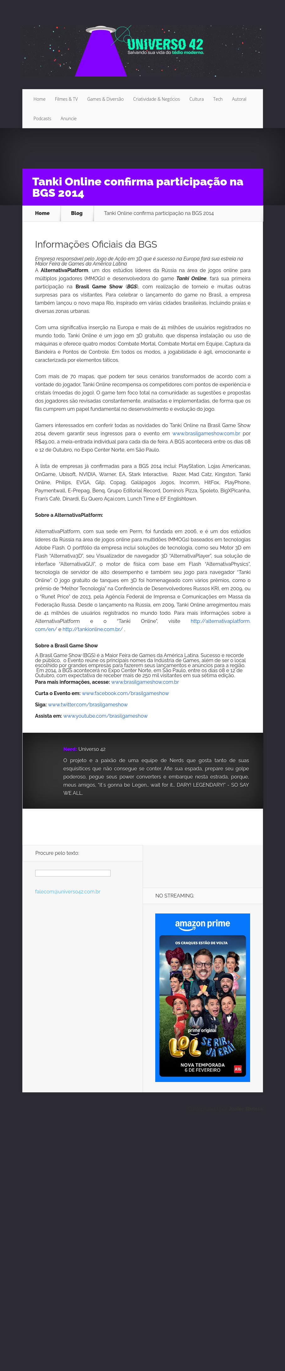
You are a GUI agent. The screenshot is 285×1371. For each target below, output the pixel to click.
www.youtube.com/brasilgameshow (105, 716)
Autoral (239, 99)
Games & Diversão (105, 99)
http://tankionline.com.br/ (93, 629)
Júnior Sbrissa (245, 1109)
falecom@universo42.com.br (68, 892)
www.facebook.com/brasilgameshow (125, 693)
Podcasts (43, 118)
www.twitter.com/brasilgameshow (88, 705)
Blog (77, 213)
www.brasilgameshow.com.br (206, 433)
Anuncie (69, 118)
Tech (218, 99)
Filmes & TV (66, 99)
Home (40, 99)
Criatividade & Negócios (156, 99)
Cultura (196, 99)
